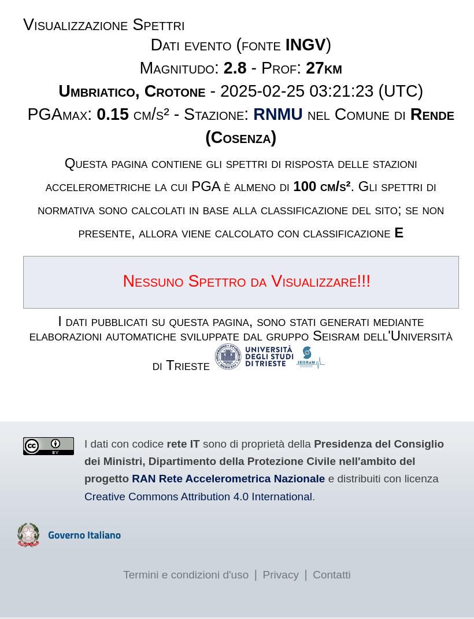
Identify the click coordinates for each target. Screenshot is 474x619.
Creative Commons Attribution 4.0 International (198, 496)
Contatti (331, 575)
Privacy (281, 575)
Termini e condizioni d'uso (186, 575)
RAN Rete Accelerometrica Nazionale (228, 479)
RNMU (278, 114)
